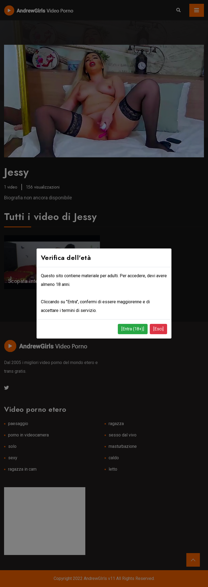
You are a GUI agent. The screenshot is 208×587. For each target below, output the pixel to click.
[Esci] (158, 328)
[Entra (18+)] (132, 328)
